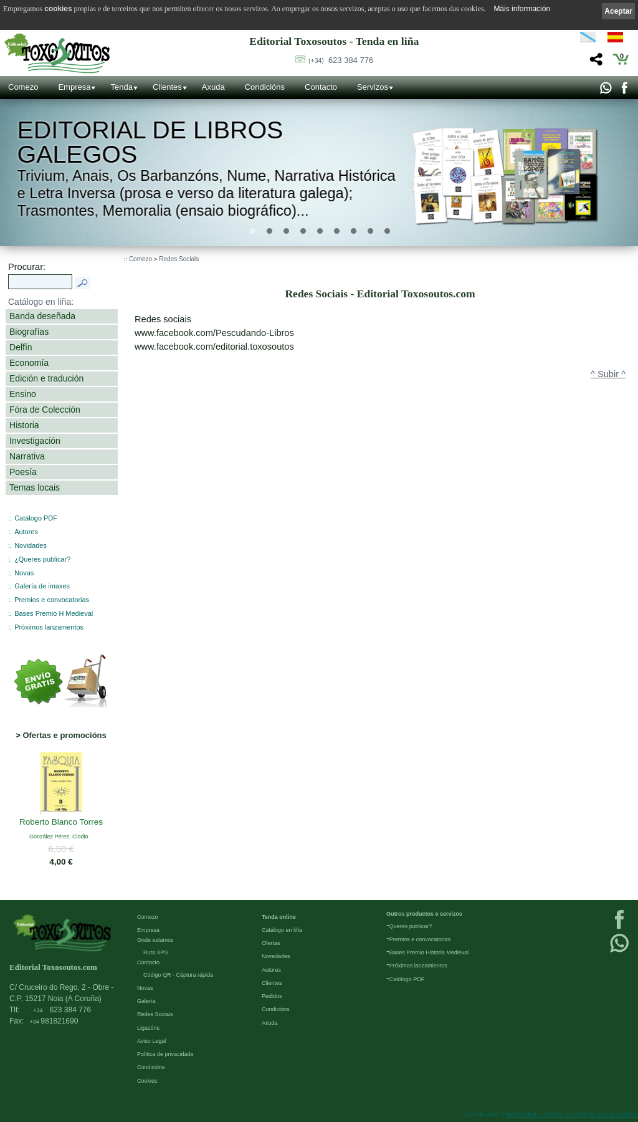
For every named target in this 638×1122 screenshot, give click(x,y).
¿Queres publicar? (42, 559)
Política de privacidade (165, 1054)
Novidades (30, 545)
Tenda (121, 87)
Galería (146, 1001)
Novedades (276, 956)
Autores (26, 531)
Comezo (23, 87)
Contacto (321, 87)
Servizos (372, 87)
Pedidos (272, 996)
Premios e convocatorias (51, 599)
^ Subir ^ (608, 374)
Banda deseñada (42, 316)
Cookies (147, 1081)
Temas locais (34, 487)
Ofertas (271, 943)
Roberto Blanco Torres (61, 822)
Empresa (74, 87)
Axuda (213, 87)
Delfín (20, 347)
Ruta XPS (155, 952)
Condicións (265, 87)
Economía (29, 363)
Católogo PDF (407, 979)
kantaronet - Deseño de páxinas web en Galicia (572, 1114)
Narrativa (27, 456)
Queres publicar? (410, 926)
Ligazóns (148, 1028)
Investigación (34, 441)
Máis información (521, 8)
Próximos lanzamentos (48, 627)
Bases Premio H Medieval (53, 613)
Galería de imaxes (42, 586)
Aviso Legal (151, 1041)
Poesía (23, 472)
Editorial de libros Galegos (150, 142)
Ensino (22, 394)
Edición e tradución (46, 378)
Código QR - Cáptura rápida (178, 975)
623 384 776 (340, 60)
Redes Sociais (179, 259)
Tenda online (279, 917)
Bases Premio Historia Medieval (429, 952)
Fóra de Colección (44, 410)
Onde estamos (155, 940)
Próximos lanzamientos (418, 965)
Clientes (167, 87)
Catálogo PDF (35, 518)
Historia (24, 425)
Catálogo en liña (282, 930)
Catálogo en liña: (41, 302)
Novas (24, 573)
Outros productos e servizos (424, 914)
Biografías (29, 332)
